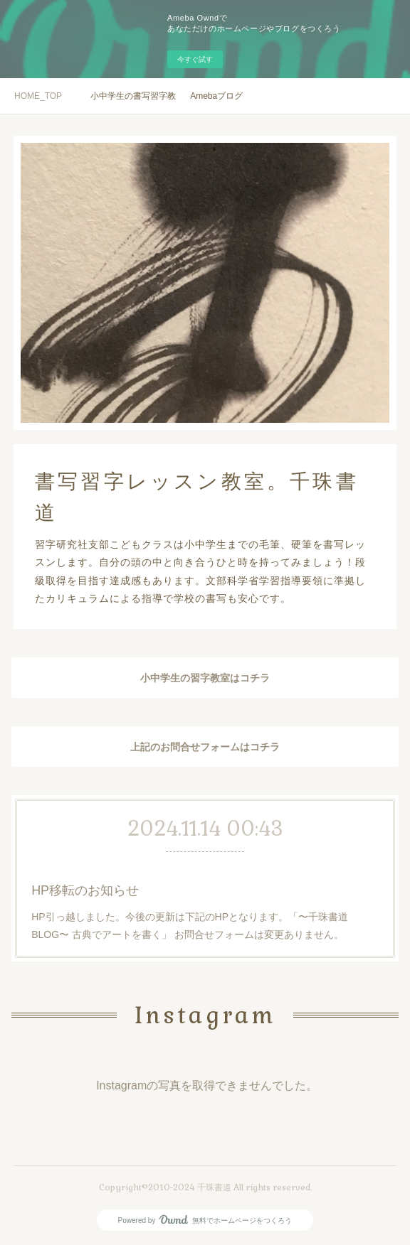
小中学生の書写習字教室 (133, 96)
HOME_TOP (38, 96)
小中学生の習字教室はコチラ (205, 678)
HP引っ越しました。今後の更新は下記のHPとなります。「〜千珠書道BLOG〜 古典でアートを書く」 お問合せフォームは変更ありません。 (190, 924)
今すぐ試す (195, 59)
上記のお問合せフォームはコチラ (205, 746)
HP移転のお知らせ (88, 890)
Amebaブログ (216, 96)
